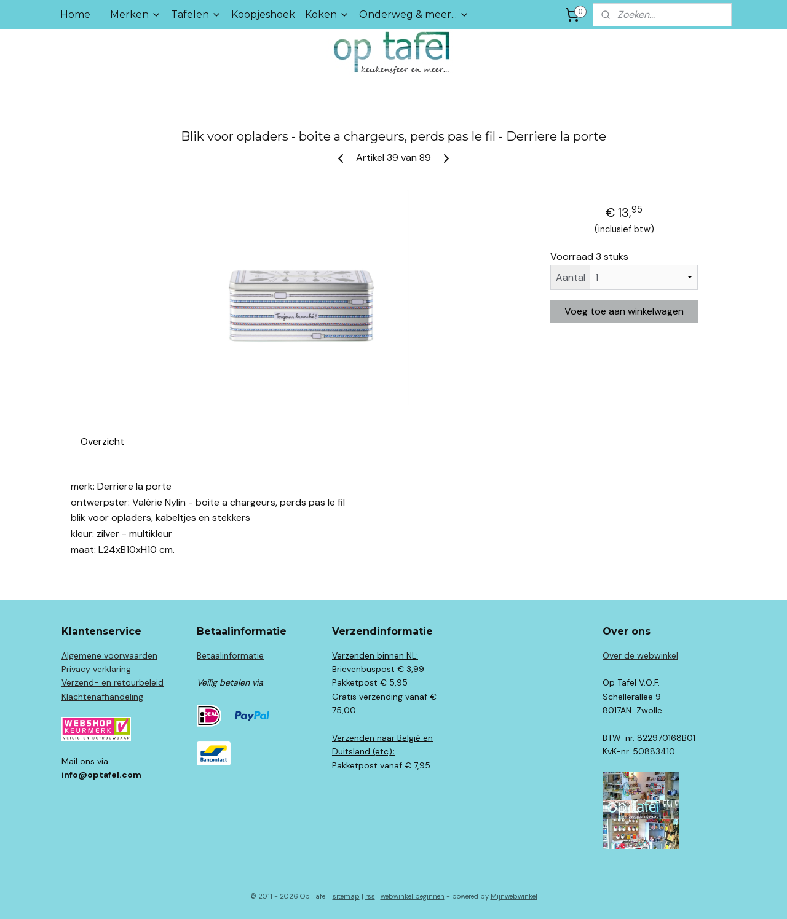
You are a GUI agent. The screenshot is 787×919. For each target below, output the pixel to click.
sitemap (346, 896)
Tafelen (196, 14)
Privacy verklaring (96, 669)
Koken (327, 14)
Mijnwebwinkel (514, 896)
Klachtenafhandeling (102, 696)
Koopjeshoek (263, 14)
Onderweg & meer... (414, 14)
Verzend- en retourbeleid (112, 682)
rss (370, 896)
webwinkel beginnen (413, 896)
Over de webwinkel (640, 655)
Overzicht (102, 441)
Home (75, 14)
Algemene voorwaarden (109, 655)
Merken (135, 14)
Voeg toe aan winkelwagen (624, 311)
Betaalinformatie (230, 655)
